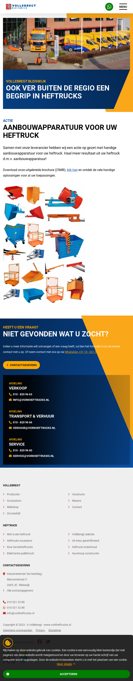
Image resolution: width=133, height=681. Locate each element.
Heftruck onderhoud (84, 547)
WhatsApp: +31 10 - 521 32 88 (83, 352)
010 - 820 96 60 (22, 450)
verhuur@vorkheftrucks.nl (34, 427)
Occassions (14, 500)
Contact (77, 507)
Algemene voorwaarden (18, 630)
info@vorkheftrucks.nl (31, 399)
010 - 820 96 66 (22, 422)
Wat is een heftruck (18, 534)
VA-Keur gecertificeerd (85, 540)
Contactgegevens (22, 365)
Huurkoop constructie (85, 553)
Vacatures (78, 494)
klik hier (72, 170)
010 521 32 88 (14, 602)
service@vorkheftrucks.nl (33, 456)
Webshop (12, 507)
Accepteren (41, 674)
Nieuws (76, 500)
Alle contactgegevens (20, 590)
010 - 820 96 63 (22, 394)
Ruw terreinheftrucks (20, 547)
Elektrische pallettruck (20, 553)
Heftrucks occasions (19, 540)
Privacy (40, 630)
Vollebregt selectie (83, 534)
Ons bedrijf (13, 513)
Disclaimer (54, 630)
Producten (13, 494)
